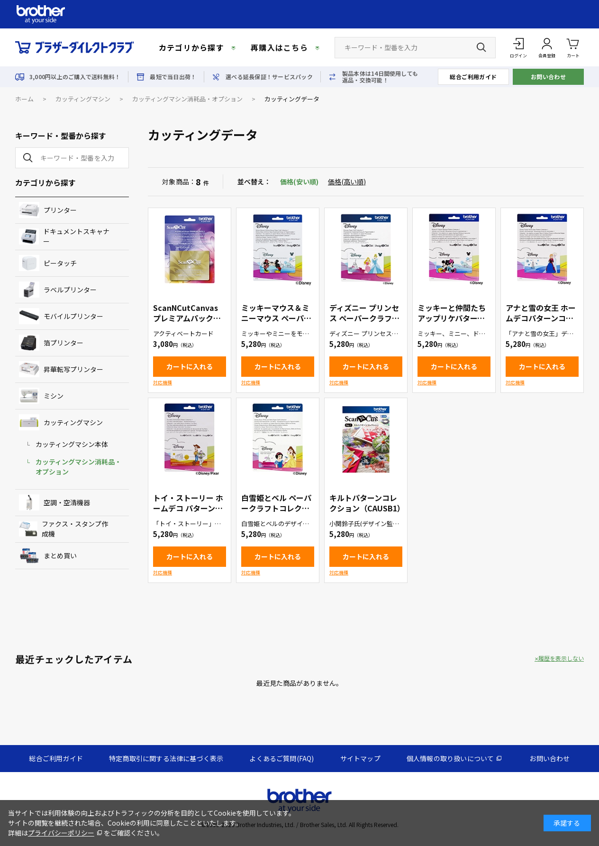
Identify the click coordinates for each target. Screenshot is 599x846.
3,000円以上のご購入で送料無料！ (74, 76)
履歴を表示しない (561, 658)
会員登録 (546, 56)
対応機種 (162, 382)
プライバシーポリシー (61, 832)
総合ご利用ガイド (473, 77)
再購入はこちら (279, 47)
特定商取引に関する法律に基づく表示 (166, 758)
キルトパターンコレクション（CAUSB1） (367, 503)
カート (573, 47)
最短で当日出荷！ (173, 76)
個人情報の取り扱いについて (450, 758)
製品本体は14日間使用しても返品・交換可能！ (380, 76)
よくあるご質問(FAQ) (281, 758)
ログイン (518, 56)
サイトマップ (360, 758)
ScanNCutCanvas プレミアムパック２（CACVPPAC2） (187, 318)
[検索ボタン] (481, 47)
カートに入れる (189, 366)
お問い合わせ (548, 77)
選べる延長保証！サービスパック (269, 76)
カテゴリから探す (191, 47)
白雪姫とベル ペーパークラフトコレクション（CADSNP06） (276, 508)
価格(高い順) (347, 181)
